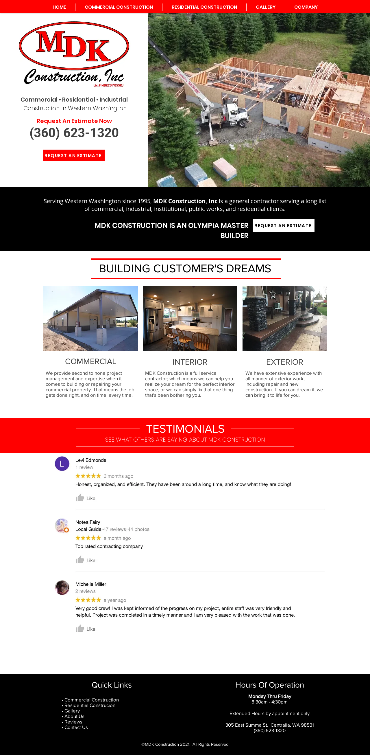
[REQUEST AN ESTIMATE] (74, 155)
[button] (306, 7)
